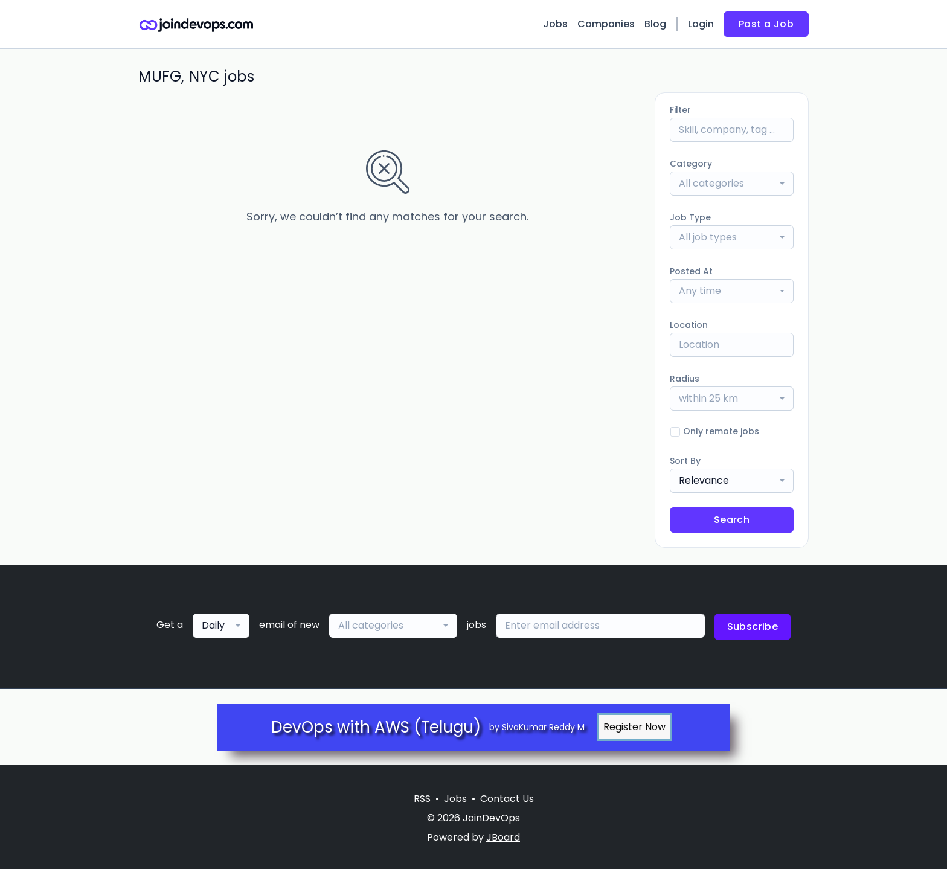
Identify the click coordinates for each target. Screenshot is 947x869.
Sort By (685, 461)
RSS (422, 799)
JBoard (503, 837)
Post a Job (766, 24)
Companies (606, 24)
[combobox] (732, 184)
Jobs (555, 24)
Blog (655, 24)
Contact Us (507, 799)
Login (701, 24)
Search (732, 520)
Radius (684, 379)
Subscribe (752, 626)
